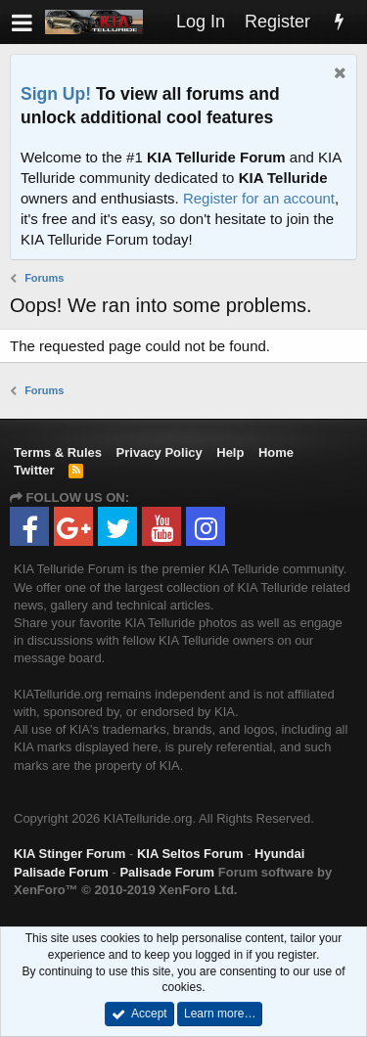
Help (230, 452)
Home (276, 452)
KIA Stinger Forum (69, 853)
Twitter (34, 470)
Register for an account (259, 198)
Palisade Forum (166, 872)
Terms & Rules (58, 452)
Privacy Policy (159, 452)
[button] (22, 22)
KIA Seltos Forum (190, 853)
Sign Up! (56, 94)
